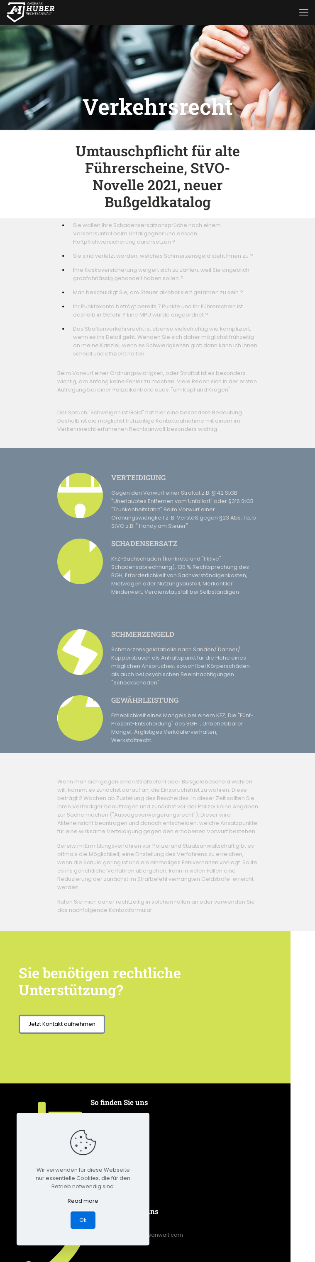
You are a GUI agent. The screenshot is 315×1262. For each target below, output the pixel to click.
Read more (83, 1201)
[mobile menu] (304, 12)
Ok (83, 1220)
